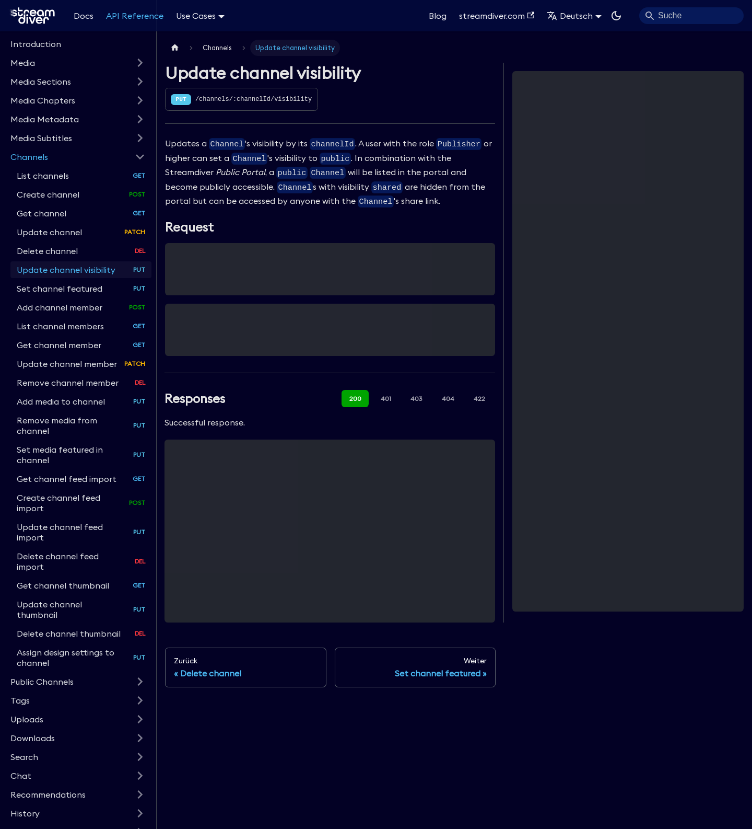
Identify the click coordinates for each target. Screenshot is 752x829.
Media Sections (40, 81)
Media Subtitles (41, 138)
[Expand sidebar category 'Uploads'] (139, 719)
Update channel (49, 232)
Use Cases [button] (196, 15)
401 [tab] (386, 398)
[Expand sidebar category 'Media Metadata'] (139, 119)
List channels (43, 175)
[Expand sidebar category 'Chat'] (139, 775)
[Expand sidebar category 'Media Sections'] (139, 81)
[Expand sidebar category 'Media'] (139, 62)
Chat (20, 775)
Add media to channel (61, 401)
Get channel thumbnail (63, 585)
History (25, 813)
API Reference (134, 15)
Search (24, 757)
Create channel (48, 194)
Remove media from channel (57, 425)
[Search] (691, 15)
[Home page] (175, 48)
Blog (437, 15)
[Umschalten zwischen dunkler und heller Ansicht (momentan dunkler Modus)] (616, 15)
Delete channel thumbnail (69, 633)
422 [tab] (479, 398)
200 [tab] (355, 398)
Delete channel (47, 251)
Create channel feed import (58, 502)
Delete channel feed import (58, 561)
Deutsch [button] (570, 15)
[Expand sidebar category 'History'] (139, 813)
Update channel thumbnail (49, 609)
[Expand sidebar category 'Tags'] (139, 700)
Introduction (35, 44)
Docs (83, 15)
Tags (20, 700)
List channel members (60, 326)
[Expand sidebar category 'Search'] (139, 757)
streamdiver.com (496, 15)
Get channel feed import (66, 479)
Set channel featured (59, 288)
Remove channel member (68, 382)
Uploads (26, 719)
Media (22, 62)
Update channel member (67, 364)
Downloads (32, 738)
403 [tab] (416, 398)
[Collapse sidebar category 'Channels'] (139, 156)
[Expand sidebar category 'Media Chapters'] (139, 100)
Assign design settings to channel (65, 657)
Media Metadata (44, 119)
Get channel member (59, 345)
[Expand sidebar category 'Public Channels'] (139, 681)
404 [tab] (448, 398)
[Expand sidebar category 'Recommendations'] (139, 794)
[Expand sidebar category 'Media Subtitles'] (139, 138)
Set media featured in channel (60, 454)
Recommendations (48, 794)
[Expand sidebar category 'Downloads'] (139, 738)
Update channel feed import (60, 532)
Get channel (41, 213)
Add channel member (59, 307)
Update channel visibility (66, 269)
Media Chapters (42, 100)
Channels (29, 157)
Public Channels (42, 681)
